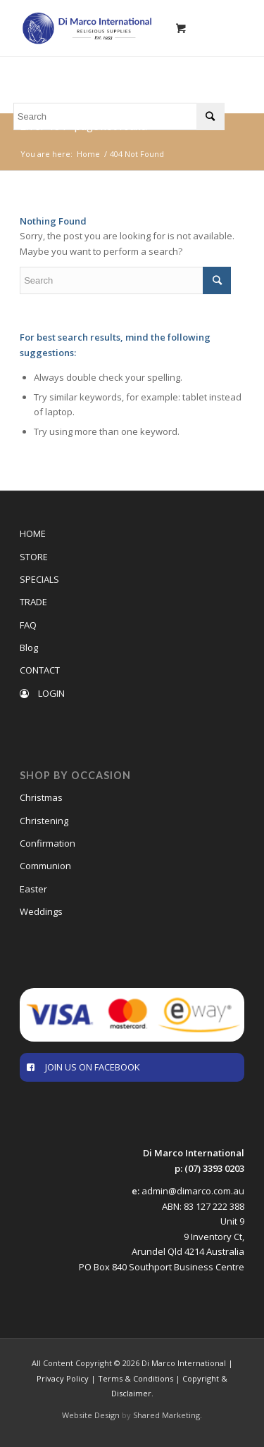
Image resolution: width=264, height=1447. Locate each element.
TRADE (33, 601)
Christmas (41, 797)
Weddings (41, 911)
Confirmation (47, 843)
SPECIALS (39, 579)
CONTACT (40, 670)
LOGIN (42, 693)
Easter (33, 889)
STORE (34, 556)
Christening (44, 820)
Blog (29, 647)
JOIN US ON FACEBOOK (83, 1067)
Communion (45, 865)
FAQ (28, 625)
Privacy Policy (63, 1378)
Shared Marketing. (167, 1415)
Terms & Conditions (135, 1378)
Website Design (91, 1415)
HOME (33, 533)
